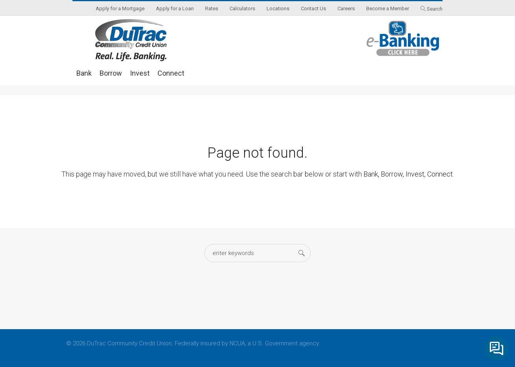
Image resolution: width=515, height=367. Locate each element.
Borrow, (392, 174)
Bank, (371, 174)
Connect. (440, 174)
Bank (84, 73)
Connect (170, 73)
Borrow (111, 73)
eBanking (403, 38)
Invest (140, 73)
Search (435, 9)
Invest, (416, 174)
